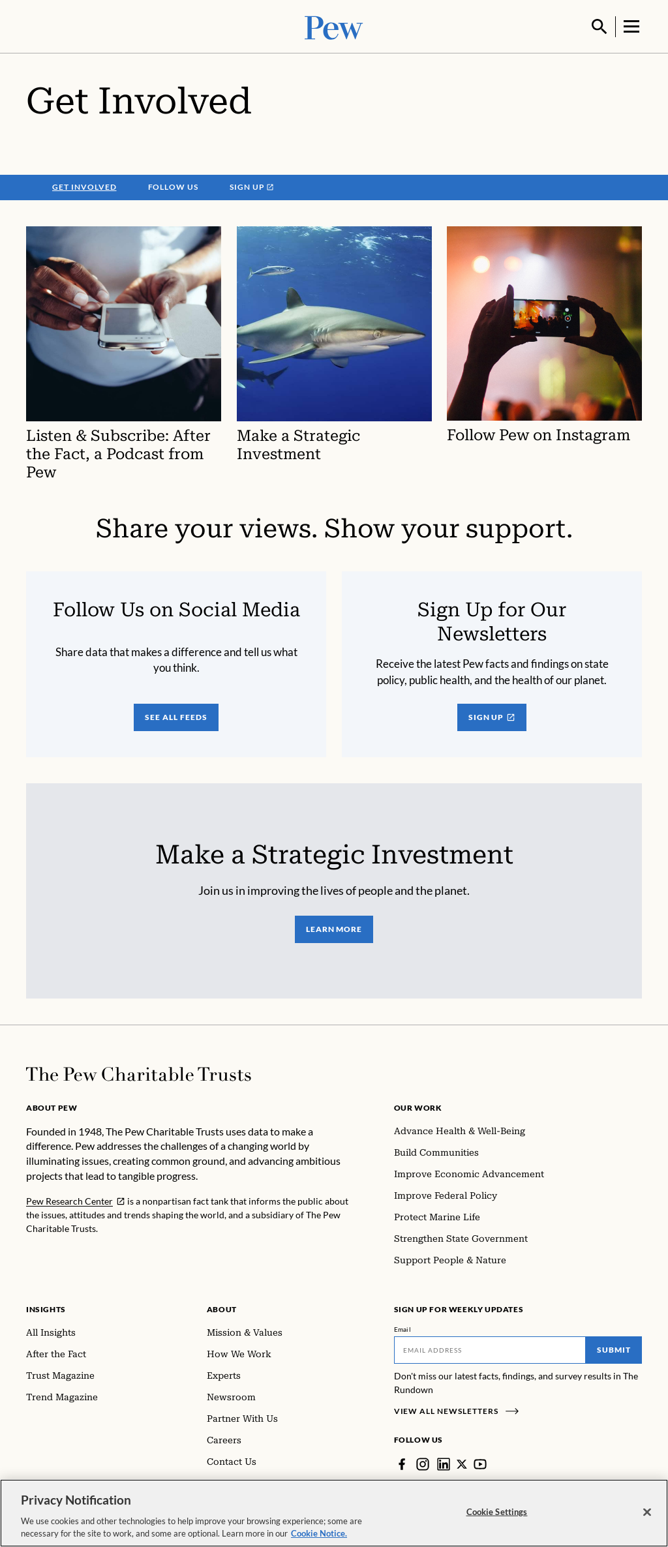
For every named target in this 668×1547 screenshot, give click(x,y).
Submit (614, 1348)
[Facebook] (402, 1463)
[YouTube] (481, 1463)
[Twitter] (462, 1463)
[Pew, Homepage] (334, 25)
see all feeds (176, 716)
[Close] (647, 1516)
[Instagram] (423, 1463)
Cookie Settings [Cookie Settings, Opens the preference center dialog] (497, 1515)
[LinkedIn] (443, 1463)
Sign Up (492, 716)
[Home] (138, 1073)
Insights (46, 1308)
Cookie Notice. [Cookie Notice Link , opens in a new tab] (319, 1538)
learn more (334, 928)
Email (403, 1328)
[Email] (490, 1348)
